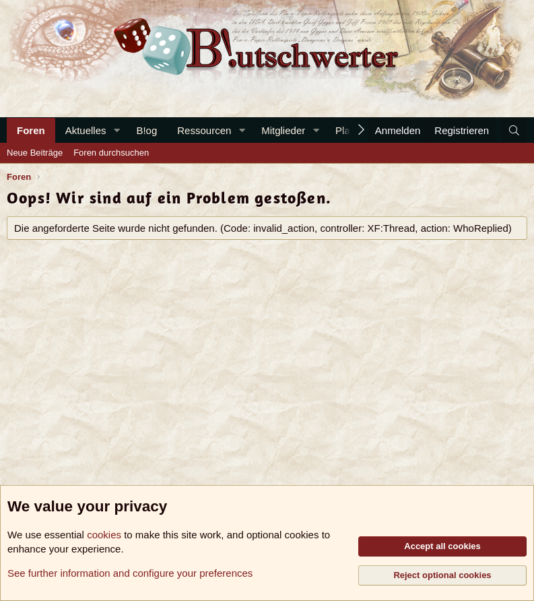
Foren (31, 130)
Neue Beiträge (35, 153)
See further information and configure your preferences (130, 573)
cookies (104, 534)
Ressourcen (204, 130)
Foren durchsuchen (111, 153)
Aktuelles (85, 130)
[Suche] (514, 130)
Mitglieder (283, 130)
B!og (146, 130)
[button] (116, 130)
